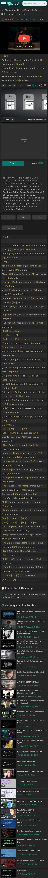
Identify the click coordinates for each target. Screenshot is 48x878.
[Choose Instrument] (12, 120)
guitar (6, 120)
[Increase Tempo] (14, 85)
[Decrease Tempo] (3, 85)
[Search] (44, 3)
